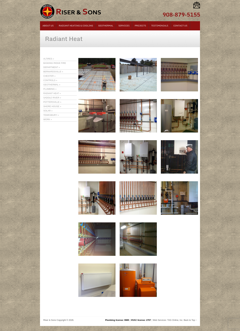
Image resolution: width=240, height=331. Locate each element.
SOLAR (47, 110)
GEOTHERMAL (50, 84)
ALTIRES (47, 58)
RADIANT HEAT (51, 93)
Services (124, 25)
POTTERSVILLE (51, 102)
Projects (140, 25)
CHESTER (48, 76)
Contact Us (180, 25)
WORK (46, 119)
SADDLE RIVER (51, 97)
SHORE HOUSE (51, 106)
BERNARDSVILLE (52, 71)
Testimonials (159, 25)
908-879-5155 (181, 14)
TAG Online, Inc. (175, 320)
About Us (48, 25)
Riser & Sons (49, 320)
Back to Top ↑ (190, 320)
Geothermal (105, 25)
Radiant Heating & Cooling (76, 25)
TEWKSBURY (50, 115)
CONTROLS (49, 80)
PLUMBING (49, 89)
